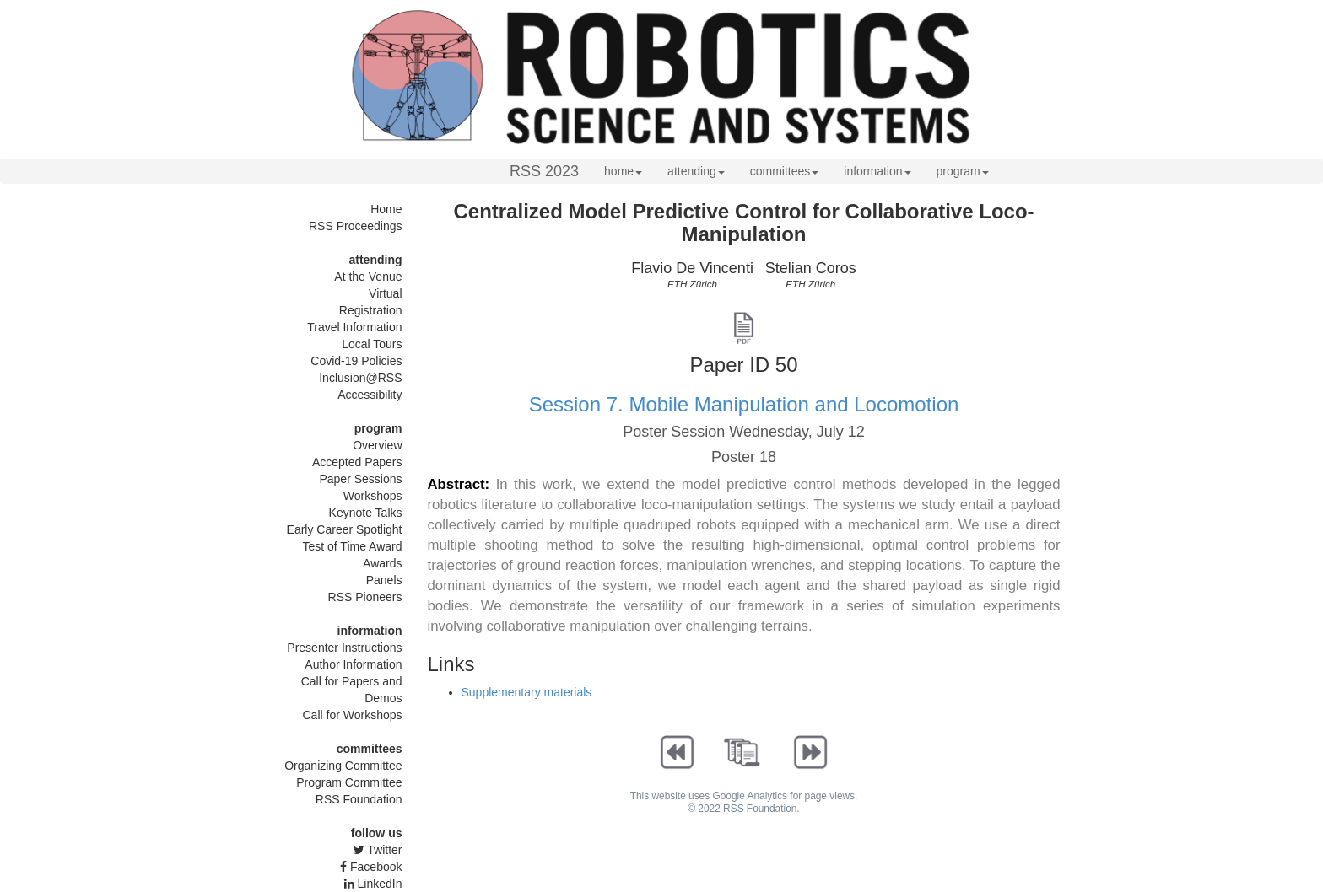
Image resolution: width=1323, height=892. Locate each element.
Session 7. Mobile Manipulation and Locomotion (744, 404)
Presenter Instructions (344, 647)
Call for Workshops (352, 715)
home (623, 171)
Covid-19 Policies (356, 361)
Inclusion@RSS (360, 377)
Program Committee (349, 782)
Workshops (372, 495)
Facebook (371, 866)
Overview (377, 445)
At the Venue (368, 276)
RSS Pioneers (365, 597)
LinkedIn (373, 883)
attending (696, 171)
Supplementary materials (527, 692)
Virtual (385, 293)
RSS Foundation (359, 799)
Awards (382, 563)
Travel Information (354, 327)
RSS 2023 (544, 171)
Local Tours (372, 344)
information (877, 171)
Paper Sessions (360, 479)
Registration (370, 310)
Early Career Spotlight (344, 529)
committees (784, 171)
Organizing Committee (343, 765)
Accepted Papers (357, 462)
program (963, 171)
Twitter (378, 850)
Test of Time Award (352, 546)
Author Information (353, 664)
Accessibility (370, 394)
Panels (384, 580)
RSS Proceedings (355, 226)
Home (386, 209)
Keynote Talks (365, 512)
